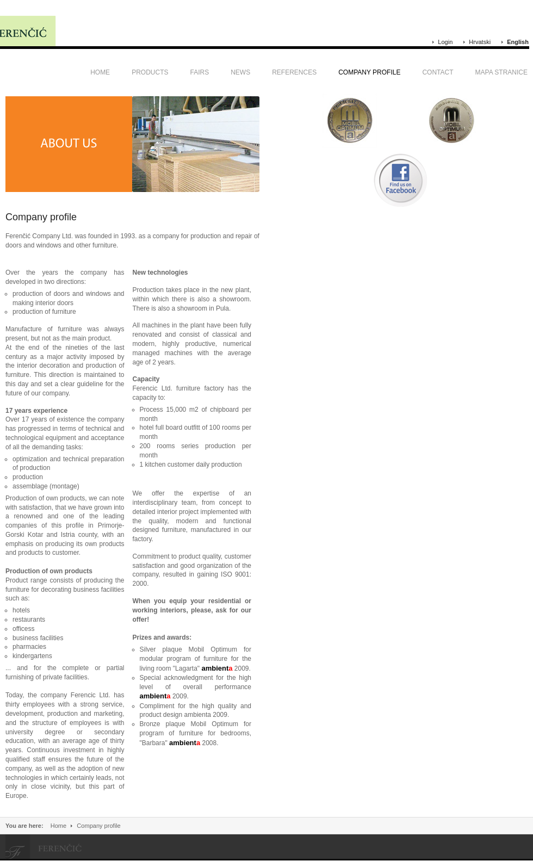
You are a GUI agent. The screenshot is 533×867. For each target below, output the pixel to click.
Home (58, 825)
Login (445, 42)
